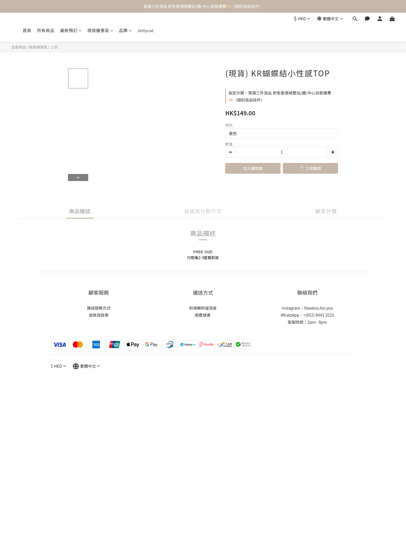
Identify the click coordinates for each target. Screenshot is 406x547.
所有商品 (45, 30)
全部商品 (18, 47)
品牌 (125, 30)
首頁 (27, 30)
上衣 (54, 47)
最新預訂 (71, 30)
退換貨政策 (99, 315)
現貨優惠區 (100, 30)
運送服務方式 (99, 308)
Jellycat (145, 30)
